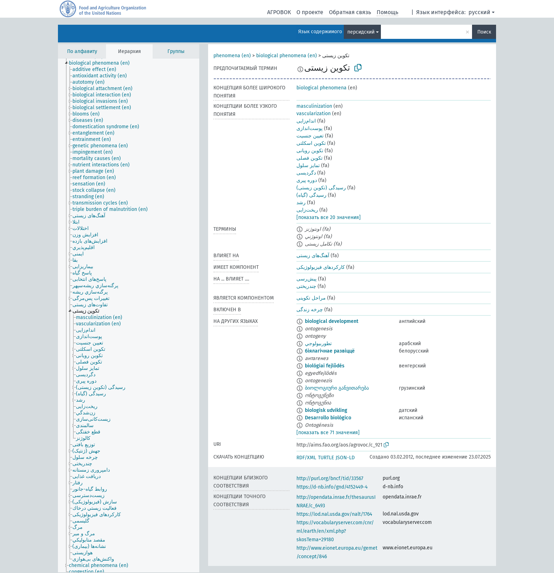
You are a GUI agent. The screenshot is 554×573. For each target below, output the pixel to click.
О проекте (309, 12)
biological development (331, 321)
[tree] (128, 315)
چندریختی (306, 286)
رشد (301, 203)
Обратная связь (350, 12)
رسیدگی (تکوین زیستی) (321, 188)
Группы (175, 51)
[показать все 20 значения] (328, 217)
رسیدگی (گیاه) (311, 195)
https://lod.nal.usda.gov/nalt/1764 (334, 514)
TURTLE (326, 458)
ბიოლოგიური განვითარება (337, 388)
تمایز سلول (308, 166)
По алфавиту (82, 51)
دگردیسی (306, 173)
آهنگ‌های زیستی (312, 256)
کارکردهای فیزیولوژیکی (320, 267)
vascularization (313, 114)
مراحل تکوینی (311, 298)
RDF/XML (306, 458)
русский (479, 12)
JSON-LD (345, 458)
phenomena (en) (232, 56)
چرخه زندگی (309, 310)
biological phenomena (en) (286, 56)
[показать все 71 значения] (328, 433)
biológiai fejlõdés (324, 366)
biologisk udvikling (326, 410)
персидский (361, 32)
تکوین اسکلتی (311, 143)
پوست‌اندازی (309, 128)
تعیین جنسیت (310, 136)
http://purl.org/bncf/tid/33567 (329, 478)
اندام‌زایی (306, 121)
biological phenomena (321, 88)
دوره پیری (306, 180)
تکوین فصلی (309, 158)
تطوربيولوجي (318, 344)
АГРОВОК (279, 12)
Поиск (484, 32)
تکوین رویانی (309, 151)
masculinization (314, 106)
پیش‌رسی (306, 279)
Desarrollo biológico (328, 418)
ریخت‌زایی (307, 210)
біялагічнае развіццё (330, 351)
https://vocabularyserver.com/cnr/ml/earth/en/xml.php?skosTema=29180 (335, 531)
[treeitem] (102, 63)
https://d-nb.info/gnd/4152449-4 (331, 487)
